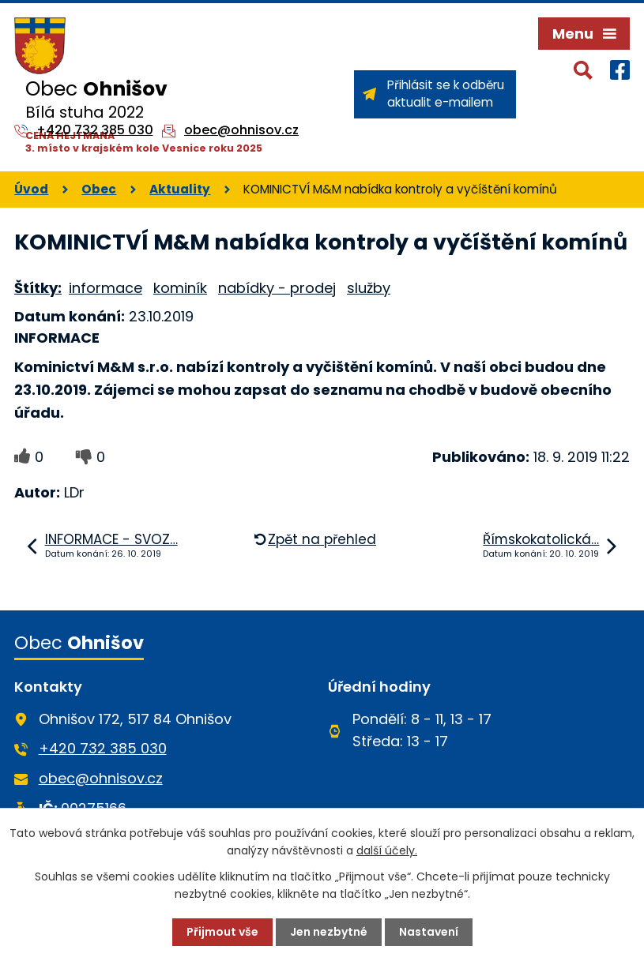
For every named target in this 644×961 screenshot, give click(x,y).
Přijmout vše (222, 932)
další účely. (386, 850)
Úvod (31, 189)
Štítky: (38, 288)
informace (105, 288)
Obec (98, 189)
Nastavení (428, 932)
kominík (180, 288)
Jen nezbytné (328, 932)
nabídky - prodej (277, 288)
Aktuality (179, 189)
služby (368, 288)
